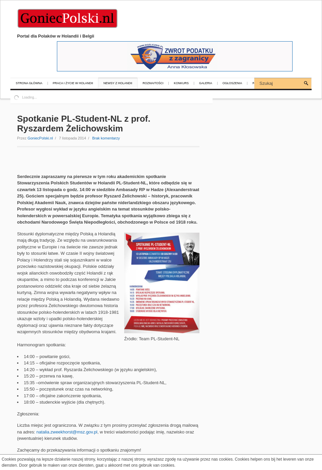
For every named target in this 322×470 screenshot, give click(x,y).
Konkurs (181, 83)
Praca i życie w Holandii (73, 83)
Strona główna (29, 83)
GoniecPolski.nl (40, 138)
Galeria (205, 83)
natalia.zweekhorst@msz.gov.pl (66, 431)
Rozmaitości (153, 83)
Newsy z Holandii (117, 83)
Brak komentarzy (106, 138)
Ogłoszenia (232, 83)
